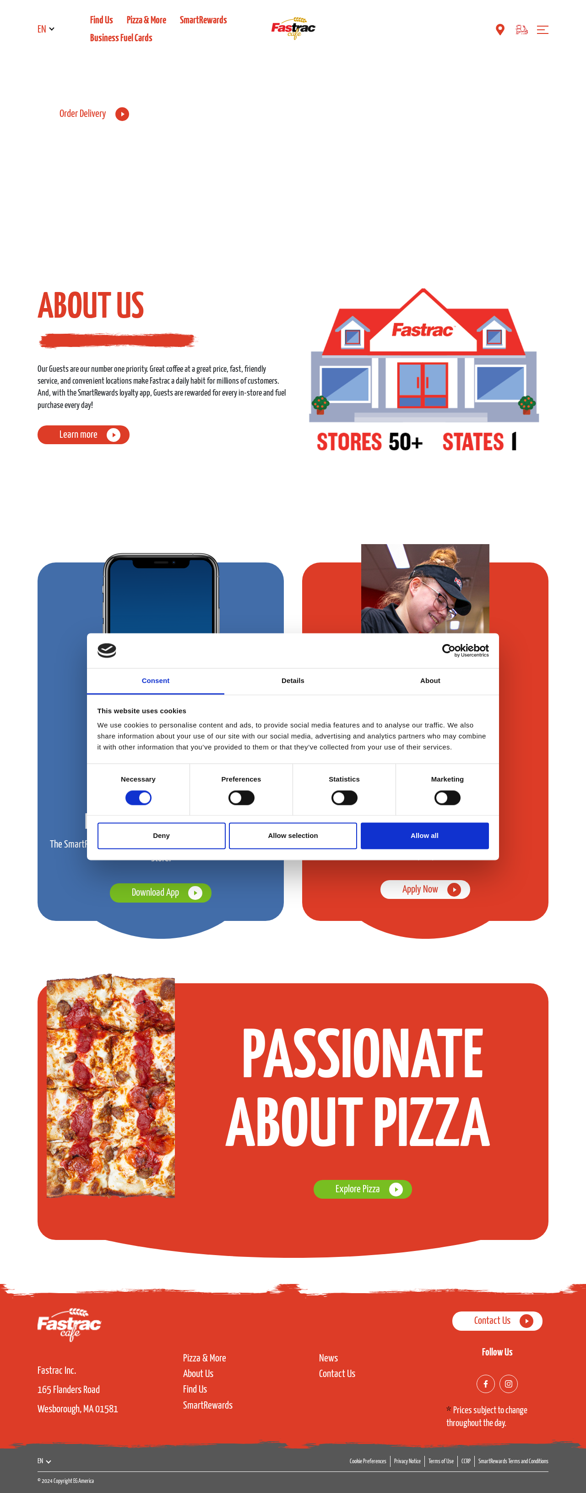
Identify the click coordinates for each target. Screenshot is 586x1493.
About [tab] (430, 681)
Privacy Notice (407, 1462)
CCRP (466, 1462)
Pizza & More (146, 20)
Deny (161, 836)
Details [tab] (293, 681)
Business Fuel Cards (121, 38)
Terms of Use (441, 1462)
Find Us (101, 20)
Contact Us (337, 1374)
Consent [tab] (156, 681)
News (328, 1358)
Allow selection (293, 836)
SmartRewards (203, 20)
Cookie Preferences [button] (368, 1462)
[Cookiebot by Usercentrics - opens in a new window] (449, 650)
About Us (198, 1374)
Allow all (425, 836)
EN (42, 29)
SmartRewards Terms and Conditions (513, 1462)
